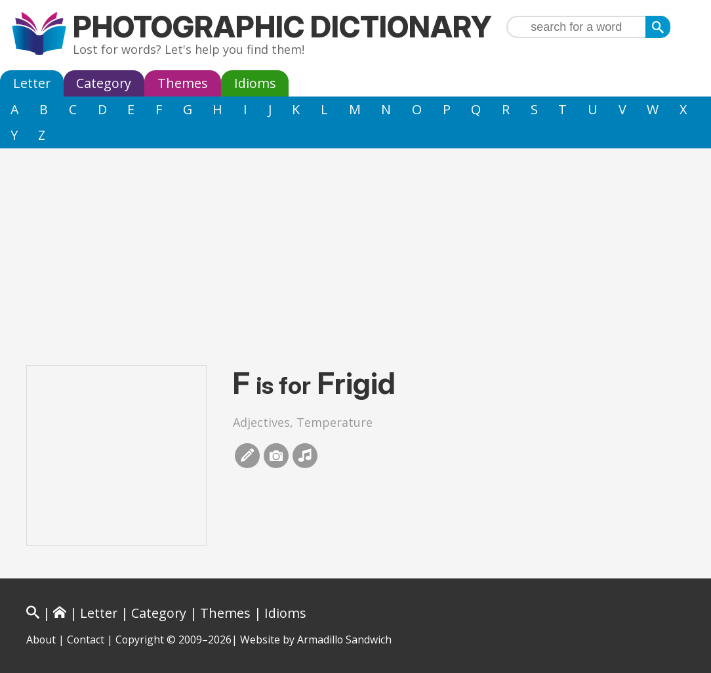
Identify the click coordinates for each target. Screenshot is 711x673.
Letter (32, 83)
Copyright (139, 639)
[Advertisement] (355, 247)
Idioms (255, 83)
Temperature (334, 422)
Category (103, 83)
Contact (85, 639)
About (41, 639)
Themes (182, 83)
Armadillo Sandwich (344, 639)
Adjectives (261, 422)
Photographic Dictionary (282, 27)
